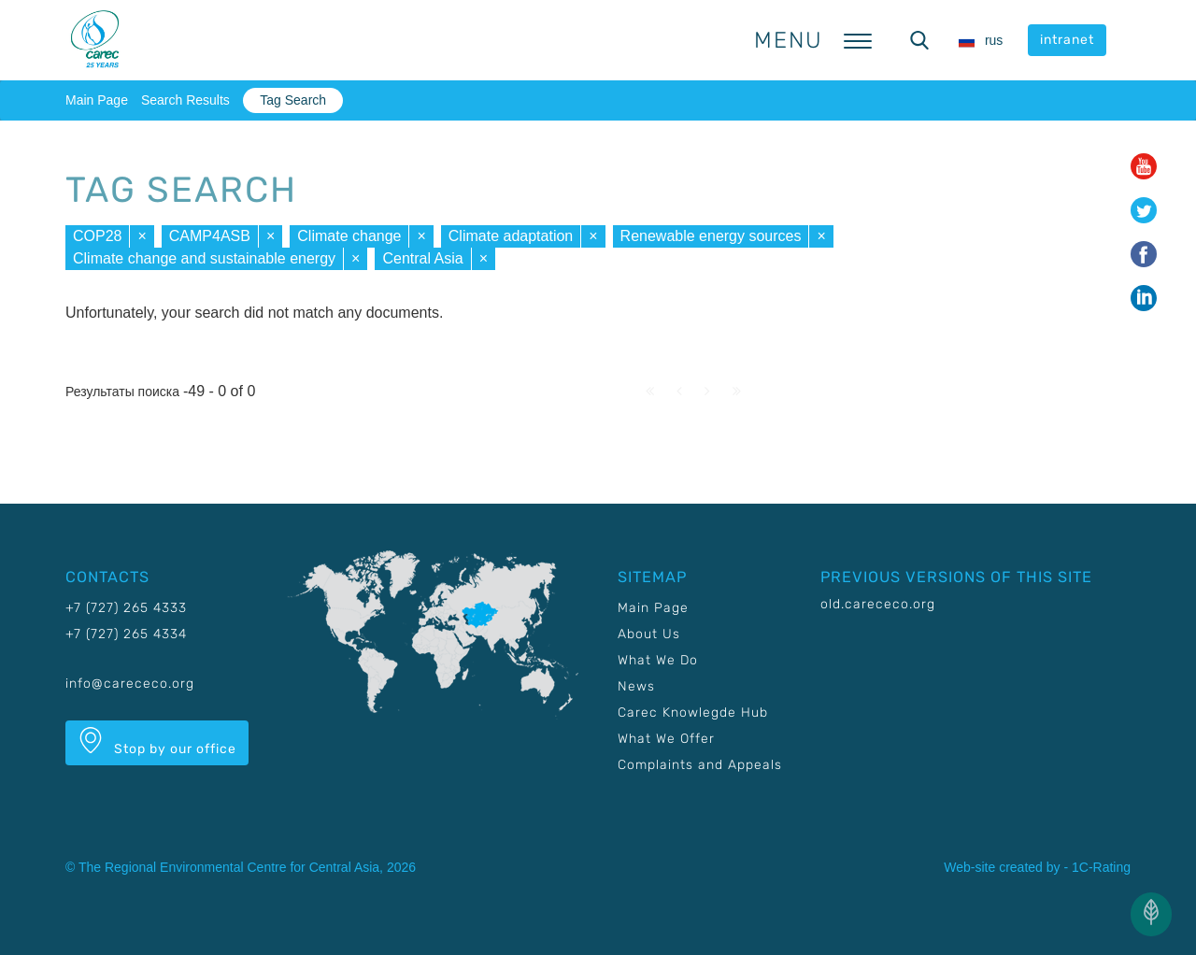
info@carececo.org (129, 683)
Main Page (96, 100)
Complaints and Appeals (700, 765)
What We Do (658, 660)
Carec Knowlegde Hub (693, 712)
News (636, 686)
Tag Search (293, 100)
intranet (1067, 40)
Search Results (185, 100)
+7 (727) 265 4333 (126, 608)
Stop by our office (157, 742)
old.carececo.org (877, 604)
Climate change (349, 236)
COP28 (97, 236)
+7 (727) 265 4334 (126, 634)
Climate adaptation (510, 236)
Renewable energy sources (711, 236)
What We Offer (666, 739)
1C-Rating (1101, 867)
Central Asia (422, 258)
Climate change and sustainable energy (204, 258)
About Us (649, 634)
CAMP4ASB (209, 236)
